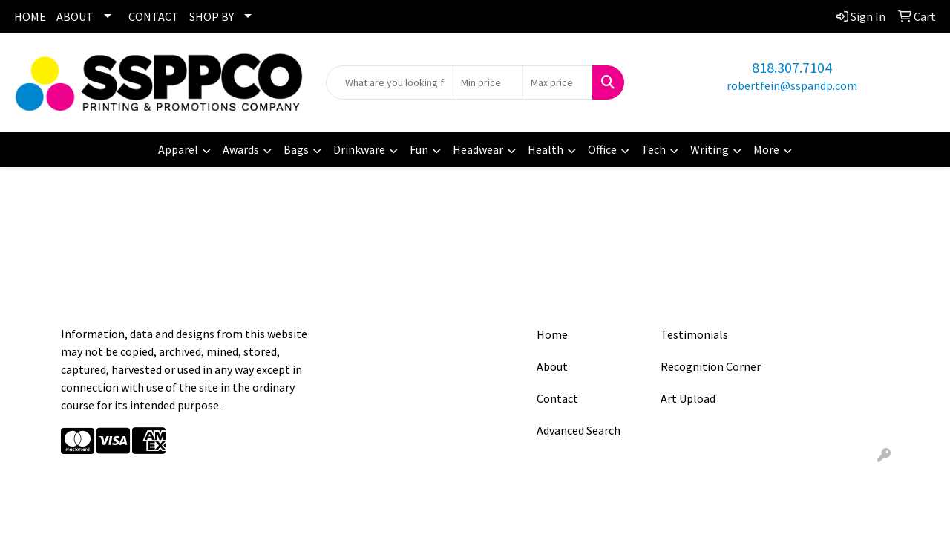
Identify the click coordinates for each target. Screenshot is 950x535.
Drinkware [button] (359, 149)
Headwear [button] (478, 149)
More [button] (766, 149)
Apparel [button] (178, 149)
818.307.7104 (792, 67)
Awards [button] (241, 149)
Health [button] (545, 149)
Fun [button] (419, 149)
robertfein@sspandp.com (792, 85)
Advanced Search (578, 430)
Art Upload (688, 398)
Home (552, 334)
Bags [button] (296, 149)
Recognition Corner (711, 366)
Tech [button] (653, 149)
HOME (30, 16)
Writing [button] (709, 149)
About (552, 366)
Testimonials (694, 334)
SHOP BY (211, 16)
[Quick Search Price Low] (488, 82)
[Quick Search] (390, 82)
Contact (557, 398)
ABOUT (75, 16)
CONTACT (153, 16)
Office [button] (602, 149)
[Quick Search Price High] (557, 82)
